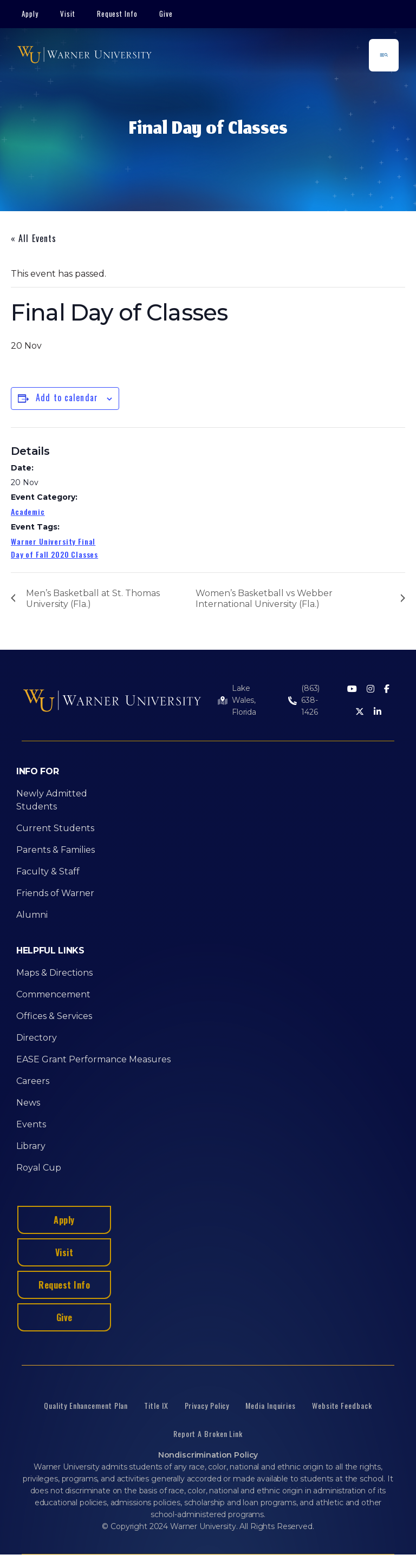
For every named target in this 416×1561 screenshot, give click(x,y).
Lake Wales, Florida (244, 700)
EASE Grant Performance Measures (93, 1059)
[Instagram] (370, 689)
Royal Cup (38, 1167)
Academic (28, 511)
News (28, 1103)
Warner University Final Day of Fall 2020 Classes (54, 547)
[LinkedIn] (377, 712)
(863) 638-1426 (310, 700)
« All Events (33, 238)
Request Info (117, 13)
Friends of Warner (55, 893)
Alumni (32, 915)
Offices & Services (54, 1016)
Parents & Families (55, 850)
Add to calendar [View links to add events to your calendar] (67, 397)
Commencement (53, 994)
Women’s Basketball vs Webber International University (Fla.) (264, 598)
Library (31, 1146)
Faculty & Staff (48, 871)
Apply (30, 13)
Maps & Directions (54, 973)
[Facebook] (386, 689)
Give (166, 13)
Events (31, 1124)
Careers (32, 1081)
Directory (36, 1038)
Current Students (55, 828)
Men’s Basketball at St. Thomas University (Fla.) (93, 598)
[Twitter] (359, 712)
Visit (67, 13)
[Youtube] (352, 689)
